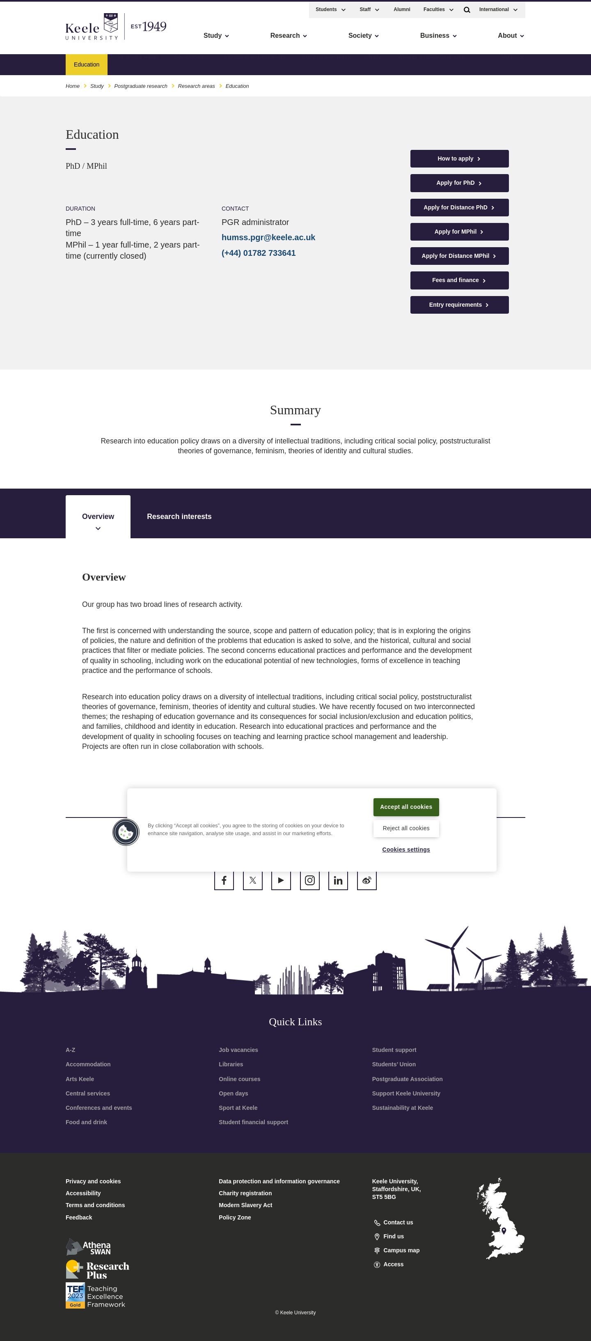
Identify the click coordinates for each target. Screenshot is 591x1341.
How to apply (460, 158)
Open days (233, 1093)
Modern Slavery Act (245, 1205)
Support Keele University (406, 1093)
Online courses (239, 1079)
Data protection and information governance (279, 1181)
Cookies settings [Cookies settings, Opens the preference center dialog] (406, 849)
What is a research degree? (433, 62)
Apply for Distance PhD (459, 207)
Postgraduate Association (407, 1079)
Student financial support (253, 1122)
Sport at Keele (238, 1107)
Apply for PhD (459, 182)
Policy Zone (235, 1217)
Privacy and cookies (93, 1181)
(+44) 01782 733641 (259, 252)
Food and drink (86, 1122)
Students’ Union (394, 1064)
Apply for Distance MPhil (460, 256)
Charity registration (245, 1193)
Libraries (231, 1064)
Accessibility (83, 1193)
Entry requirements (326, 62)
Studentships (191, 62)
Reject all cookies (406, 827)
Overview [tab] (98, 522)
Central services (88, 1093)
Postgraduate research (140, 84)
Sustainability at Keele (402, 1107)
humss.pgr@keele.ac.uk (269, 237)
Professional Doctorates (255, 62)
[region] (312, 829)
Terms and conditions (95, 1205)
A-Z (70, 1050)
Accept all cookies (406, 806)
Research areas (138, 62)
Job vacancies (238, 1050)
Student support (394, 1050)
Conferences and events (99, 1107)
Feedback (79, 1217)
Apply (374, 62)
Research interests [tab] (179, 516)
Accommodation (88, 1064)
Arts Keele (80, 1079)
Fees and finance (459, 280)
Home (73, 84)
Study (97, 84)
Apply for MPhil (460, 231)
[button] (467, 7)
